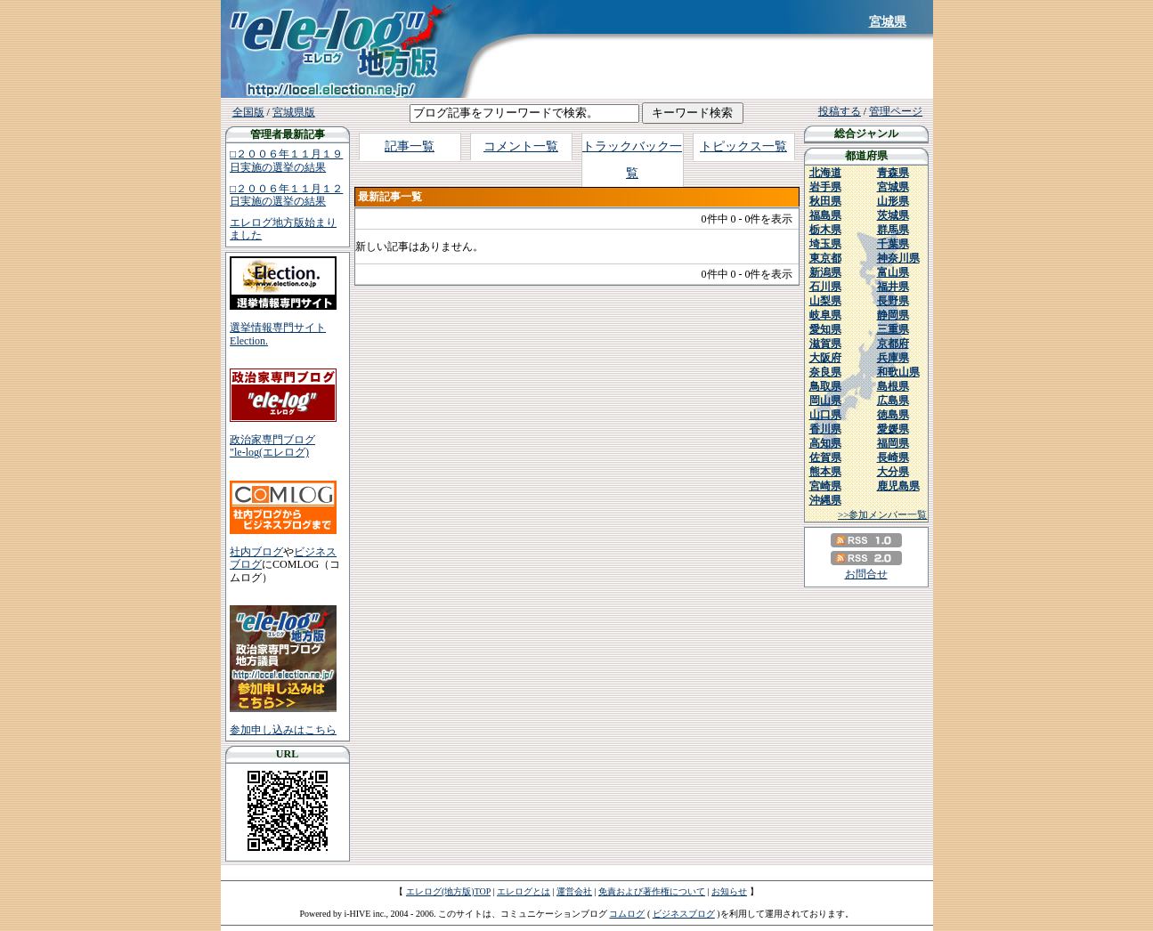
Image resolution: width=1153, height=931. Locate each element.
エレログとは (523, 891)
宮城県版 (293, 112)
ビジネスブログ (684, 914)
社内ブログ (256, 552)
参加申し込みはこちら (283, 730)
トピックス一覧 (743, 146)
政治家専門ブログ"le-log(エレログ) (272, 445)
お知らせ (729, 891)
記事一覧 (409, 146)
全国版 (248, 112)
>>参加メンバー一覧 (882, 514)
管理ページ (895, 111)
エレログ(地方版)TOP (448, 891)
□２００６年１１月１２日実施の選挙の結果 (286, 194)
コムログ (627, 914)
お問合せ (866, 574)
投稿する (839, 111)
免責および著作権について (651, 891)
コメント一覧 (520, 146)
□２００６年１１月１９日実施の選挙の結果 (286, 160)
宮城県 (887, 21)
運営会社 (574, 891)
